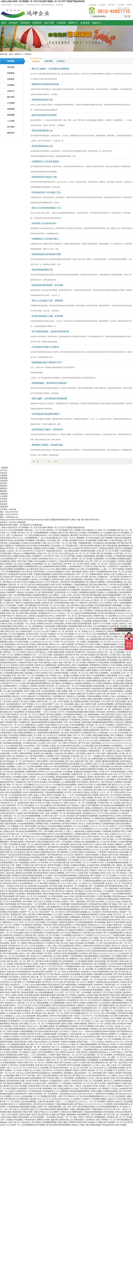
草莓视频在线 (95, 665)
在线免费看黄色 (53, 964)
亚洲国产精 (15, 992)
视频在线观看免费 (108, 629)
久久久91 (113, 733)
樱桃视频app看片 (84, 1109)
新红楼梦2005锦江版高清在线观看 (64, 649)
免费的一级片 (5, 1068)
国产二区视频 (6, 1120)
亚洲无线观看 (76, 956)
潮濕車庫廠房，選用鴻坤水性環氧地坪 (49, 383)
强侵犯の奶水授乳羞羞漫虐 (28, 813)
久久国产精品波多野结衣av (96, 1075)
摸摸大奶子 (117, 587)
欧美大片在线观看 (62, 894)
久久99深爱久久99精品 (51, 901)
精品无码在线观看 (42, 844)
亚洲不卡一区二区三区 (12, 836)
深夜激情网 (122, 847)
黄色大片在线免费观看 (96, 675)
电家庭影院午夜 (31, 917)
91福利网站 (21, 894)
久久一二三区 (21, 927)
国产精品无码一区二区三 (19, 946)
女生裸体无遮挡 (93, 865)
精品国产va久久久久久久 (40, 1099)
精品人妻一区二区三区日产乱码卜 (50, 966)
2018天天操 (32, 1068)
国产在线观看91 (101, 964)
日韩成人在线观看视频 (57, 860)
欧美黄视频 (124, 800)
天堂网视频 (112, 530)
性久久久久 (127, 1039)
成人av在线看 (74, 548)
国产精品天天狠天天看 (33, 662)
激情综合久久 (95, 782)
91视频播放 (26, 787)
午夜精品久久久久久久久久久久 (98, 935)
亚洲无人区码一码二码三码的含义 (114, 873)
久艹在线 (50, 948)
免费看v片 (9, 546)
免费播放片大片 (29, 655)
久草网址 (81, 639)
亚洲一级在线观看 (72, 733)
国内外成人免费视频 (124, 722)
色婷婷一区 (15, 1125)
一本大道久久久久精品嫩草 (49, 759)
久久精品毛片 (9, 603)
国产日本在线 (16, 577)
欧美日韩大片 (78, 935)
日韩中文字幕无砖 (69, 743)
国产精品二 (78, 1049)
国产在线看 (85, 564)
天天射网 (11, 660)
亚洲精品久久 (84, 748)
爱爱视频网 (117, 605)
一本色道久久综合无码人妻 (16, 886)
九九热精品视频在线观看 (13, 566)
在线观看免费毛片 (10, 686)
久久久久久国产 (49, 930)
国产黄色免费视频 (102, 746)
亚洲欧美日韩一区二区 (35, 647)
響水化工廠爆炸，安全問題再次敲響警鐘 (50, 69)
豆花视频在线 (48, 836)
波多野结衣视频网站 (106, 704)
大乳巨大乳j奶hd (19, 1026)
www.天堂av (107, 881)
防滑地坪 (25, 23)
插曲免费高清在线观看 (103, 974)
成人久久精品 (68, 618)
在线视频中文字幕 (78, 675)
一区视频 (11, 998)
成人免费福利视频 (91, 714)
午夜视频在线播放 (72, 966)
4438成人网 (56, 727)
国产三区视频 (75, 530)
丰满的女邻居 (57, 564)
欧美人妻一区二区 (88, 727)
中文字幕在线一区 (71, 1096)
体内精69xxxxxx (89, 813)
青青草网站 (47, 1088)
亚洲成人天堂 (109, 574)
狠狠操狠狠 (71, 1114)
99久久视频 (21, 670)
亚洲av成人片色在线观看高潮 (19, 972)
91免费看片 (37, 556)
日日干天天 (70, 873)
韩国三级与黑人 (100, 566)
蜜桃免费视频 (43, 1003)
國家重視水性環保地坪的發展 (45, 84)
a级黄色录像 (79, 831)
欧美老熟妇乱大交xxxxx (58, 600)
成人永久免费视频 (94, 657)
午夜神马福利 (30, 842)
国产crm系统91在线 (63, 948)
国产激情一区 (9, 785)
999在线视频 (49, 626)
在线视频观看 (83, 665)
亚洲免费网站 (44, 546)
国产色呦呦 (49, 621)
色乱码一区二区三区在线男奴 (105, 600)
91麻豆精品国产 (21, 1094)
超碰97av (117, 686)
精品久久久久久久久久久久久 (58, 660)
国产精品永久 (41, 652)
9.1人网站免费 (126, 966)
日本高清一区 (99, 787)
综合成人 (126, 946)
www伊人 (46, 717)
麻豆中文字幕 (36, 803)
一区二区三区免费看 (104, 1055)
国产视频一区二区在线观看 (113, 1011)
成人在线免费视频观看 (44, 992)
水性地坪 (13, 23)
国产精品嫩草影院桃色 (114, 886)
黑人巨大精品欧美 (18, 852)
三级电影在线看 (118, 935)
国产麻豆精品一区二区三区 (75, 982)
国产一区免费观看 (96, 886)
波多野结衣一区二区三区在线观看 (21, 805)
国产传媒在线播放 (92, 909)
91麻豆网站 (114, 888)
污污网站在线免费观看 (92, 881)
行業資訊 (27, 54)
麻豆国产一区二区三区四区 (59, 1013)
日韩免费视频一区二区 (41, 564)
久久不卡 (39, 618)
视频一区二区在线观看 (64, 1078)
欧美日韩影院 (90, 896)
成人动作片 (15, 727)
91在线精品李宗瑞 (88, 733)
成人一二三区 (68, 795)
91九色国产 (49, 875)
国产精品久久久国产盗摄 (61, 717)
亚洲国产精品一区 (100, 616)
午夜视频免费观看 (49, 1122)
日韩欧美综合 (21, 1091)
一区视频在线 (81, 777)
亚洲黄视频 (105, 865)
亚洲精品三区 (74, 569)
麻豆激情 (79, 896)
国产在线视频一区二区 (73, 587)
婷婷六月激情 (67, 1024)
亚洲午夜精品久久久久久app (57, 725)
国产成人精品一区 (110, 839)
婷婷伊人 (66, 901)
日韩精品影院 (28, 699)
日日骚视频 (68, 772)
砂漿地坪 (37, 23)
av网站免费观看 (80, 1024)
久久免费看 (75, 1099)
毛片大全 (4, 530)
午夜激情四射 (20, 546)
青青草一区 (15, 943)
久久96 (6, 1088)
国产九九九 (115, 987)
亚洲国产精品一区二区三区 (24, 839)
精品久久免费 (19, 779)
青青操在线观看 (17, 842)
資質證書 (10, 115)
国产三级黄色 (109, 1073)
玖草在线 (23, 829)
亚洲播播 (127, 587)
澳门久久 (56, 1047)
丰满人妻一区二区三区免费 (108, 551)
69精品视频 (124, 855)
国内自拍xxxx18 (88, 590)
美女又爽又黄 (27, 572)
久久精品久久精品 (14, 1000)
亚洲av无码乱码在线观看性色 (64, 1005)
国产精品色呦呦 (78, 987)
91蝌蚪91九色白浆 (44, 623)
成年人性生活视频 (51, 798)
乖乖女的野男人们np (122, 792)
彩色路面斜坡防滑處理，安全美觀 (47, 285)
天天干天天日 (88, 920)
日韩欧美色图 (5, 733)
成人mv (122, 1075)
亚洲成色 (14, 665)
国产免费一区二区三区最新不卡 (53, 688)
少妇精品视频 (14, 543)
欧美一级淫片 (74, 1016)
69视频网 (83, 668)
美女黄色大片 (57, 803)
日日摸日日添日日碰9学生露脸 (101, 717)
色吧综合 (90, 1117)
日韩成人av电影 (106, 914)
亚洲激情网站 (75, 917)
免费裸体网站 (31, 772)
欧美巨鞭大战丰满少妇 (42, 1039)
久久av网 (41, 743)
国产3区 (31, 585)
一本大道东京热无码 (8, 751)
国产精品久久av (100, 790)
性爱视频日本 (60, 572)
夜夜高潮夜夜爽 (54, 1107)
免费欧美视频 (62, 626)
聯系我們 (10, 133)
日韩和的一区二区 (108, 1120)
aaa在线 (65, 974)
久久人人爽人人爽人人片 (71, 883)
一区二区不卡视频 (45, 655)
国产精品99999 (60, 805)
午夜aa (62, 969)
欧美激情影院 (16, 901)
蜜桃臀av (113, 1034)
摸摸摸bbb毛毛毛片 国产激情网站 (54, 852)
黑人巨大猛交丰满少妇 (32, 598)
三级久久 (122, 787)
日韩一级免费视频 (21, 862)
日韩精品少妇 (79, 842)
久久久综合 (122, 875)
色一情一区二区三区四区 (86, 553)
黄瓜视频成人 (63, 1034)
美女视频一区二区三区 (22, 636)
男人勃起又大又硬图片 (122, 751)
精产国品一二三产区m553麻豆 (61, 636)
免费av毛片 (83, 603)
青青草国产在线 (118, 831)
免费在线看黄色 (101, 598)
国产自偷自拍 (88, 530)
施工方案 (49, 23)
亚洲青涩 (16, 875)
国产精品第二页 (81, 644)
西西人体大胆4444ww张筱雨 (78, 688)
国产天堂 (37, 901)
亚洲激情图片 (99, 559)
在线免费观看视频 (90, 956)
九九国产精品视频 (104, 896)
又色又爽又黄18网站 (88, 1088)
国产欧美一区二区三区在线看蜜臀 (46, 668)
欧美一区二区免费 (100, 1008)
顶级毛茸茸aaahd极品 (71, 727)
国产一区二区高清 (7, 1091)
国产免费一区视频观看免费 (80, 543)
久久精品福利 (102, 733)
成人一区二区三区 (16, 725)
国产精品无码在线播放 (95, 857)
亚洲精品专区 (93, 1003)
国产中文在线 (84, 743)
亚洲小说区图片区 (68, 639)
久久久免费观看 (61, 1091)
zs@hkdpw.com (11, 517)
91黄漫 (52, 746)
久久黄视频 (32, 686)
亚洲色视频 (59, 836)
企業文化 (10, 91)
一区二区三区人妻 (104, 649)
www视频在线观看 (20, 777)
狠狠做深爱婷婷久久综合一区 (98, 1057)
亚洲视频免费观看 (117, 662)
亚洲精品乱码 (98, 808)
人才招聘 (10, 121)
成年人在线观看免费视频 (101, 720)
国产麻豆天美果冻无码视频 (47, 961)
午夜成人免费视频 (125, 1060)
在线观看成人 (38, 798)
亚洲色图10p (40, 990)
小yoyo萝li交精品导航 (14, 746)
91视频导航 (94, 766)
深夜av (86, 572)
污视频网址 (19, 821)
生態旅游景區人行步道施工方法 (46, 192)
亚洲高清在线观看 (66, 922)
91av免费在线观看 (46, 909)
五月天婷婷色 (116, 795)
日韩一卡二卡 (21, 694)
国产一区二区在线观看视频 (49, 881)
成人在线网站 (86, 764)
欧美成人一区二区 (64, 1117)
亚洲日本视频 (96, 1091)
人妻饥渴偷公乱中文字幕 (60, 998)
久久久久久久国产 (23, 590)
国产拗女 (93, 577)
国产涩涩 (64, 927)
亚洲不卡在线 (56, 585)
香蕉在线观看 (57, 896)
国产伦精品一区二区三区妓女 (31, 979)
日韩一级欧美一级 (118, 865)
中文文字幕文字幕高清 (9, 714)
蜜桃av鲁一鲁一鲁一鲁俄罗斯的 (109, 709)
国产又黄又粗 (41, 865)
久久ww (103, 842)
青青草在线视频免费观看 (79, 1091)
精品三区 (34, 1109)
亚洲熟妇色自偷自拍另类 (26, 868)
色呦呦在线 (68, 914)
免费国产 (91, 982)
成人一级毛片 (122, 1109)
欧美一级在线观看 (74, 572)
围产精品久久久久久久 (32, 836)
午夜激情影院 (55, 824)
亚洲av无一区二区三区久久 (120, 1049)
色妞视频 (14, 611)
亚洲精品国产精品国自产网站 (86, 772)
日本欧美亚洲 (60, 592)
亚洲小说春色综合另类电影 (27, 998)
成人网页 (30, 569)
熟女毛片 (4, 574)
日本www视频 (40, 561)
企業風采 (10, 79)
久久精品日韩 (24, 977)
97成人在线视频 (24, 564)
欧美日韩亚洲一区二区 (21, 626)
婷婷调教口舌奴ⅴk (77, 540)
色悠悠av (110, 1101)
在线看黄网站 (114, 790)
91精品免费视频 (26, 1031)
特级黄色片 (65, 535)
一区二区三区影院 (36, 621)
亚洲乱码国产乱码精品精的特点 (56, 598)
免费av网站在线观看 (32, 603)
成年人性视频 (115, 836)
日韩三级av (100, 1026)
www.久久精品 (123, 979)
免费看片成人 (30, 818)
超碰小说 (91, 753)
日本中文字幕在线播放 (41, 1005)
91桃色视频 (88, 579)
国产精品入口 (5, 787)
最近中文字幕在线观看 (34, 933)
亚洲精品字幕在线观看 (9, 912)
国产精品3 (75, 605)
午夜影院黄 (86, 660)
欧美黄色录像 (58, 1039)
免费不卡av (42, 1107)
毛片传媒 (57, 956)
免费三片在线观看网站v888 (101, 572)
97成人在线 (119, 930)
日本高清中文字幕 (33, 1034)
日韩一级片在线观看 (72, 722)
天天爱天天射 (47, 816)
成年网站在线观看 (61, 673)
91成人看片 (79, 899)
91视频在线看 (56, 1081)
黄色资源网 (98, 699)
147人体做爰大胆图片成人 (112, 925)
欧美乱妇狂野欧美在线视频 (20, 855)
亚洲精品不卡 (10, 647)
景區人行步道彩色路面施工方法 (46, 208)
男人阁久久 (32, 639)
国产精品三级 (66, 1075)
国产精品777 (26, 1039)
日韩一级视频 (35, 678)
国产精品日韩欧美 (69, 824)
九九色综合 (44, 917)
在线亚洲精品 (105, 956)
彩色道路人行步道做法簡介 (44, 223)
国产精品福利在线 (55, 855)
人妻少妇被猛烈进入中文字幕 (57, 907)
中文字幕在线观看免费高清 (107, 1107)
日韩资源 (82, 657)
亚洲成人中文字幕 (90, 738)
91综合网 (49, 611)
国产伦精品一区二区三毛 (26, 896)
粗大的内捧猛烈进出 (65, 834)
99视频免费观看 (119, 611)
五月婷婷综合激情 (51, 933)
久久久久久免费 (86, 860)
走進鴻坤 (120, 5)
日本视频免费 (59, 811)
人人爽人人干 (106, 569)
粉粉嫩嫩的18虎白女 (48, 829)
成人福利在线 (44, 870)
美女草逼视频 (75, 974)
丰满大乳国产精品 (107, 714)
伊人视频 (46, 803)
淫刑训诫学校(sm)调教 (98, 904)
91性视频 (66, 611)
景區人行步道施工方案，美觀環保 (47, 300)
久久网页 (15, 753)
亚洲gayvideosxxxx (50, 800)
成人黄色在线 (116, 766)
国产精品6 (97, 891)
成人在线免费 (56, 772)
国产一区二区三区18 (22, 559)
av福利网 (107, 699)
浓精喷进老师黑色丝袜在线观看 (67, 764)
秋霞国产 (98, 546)
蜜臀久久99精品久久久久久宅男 (62, 857)
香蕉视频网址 (98, 990)
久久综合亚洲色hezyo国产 (47, 839)
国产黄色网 (95, 701)
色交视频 (23, 1086)
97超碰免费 (24, 611)
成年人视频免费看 (61, 657)
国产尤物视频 (107, 538)
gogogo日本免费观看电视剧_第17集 (89, 613)
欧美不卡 (114, 826)
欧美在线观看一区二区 (103, 686)
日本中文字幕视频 (86, 1026)
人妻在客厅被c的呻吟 (46, 1101)
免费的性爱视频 (124, 730)
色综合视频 (124, 852)
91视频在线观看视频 (42, 574)
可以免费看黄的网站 (66, 709)
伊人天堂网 (97, 683)
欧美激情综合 (60, 1000)
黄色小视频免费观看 (122, 909)
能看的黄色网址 (26, 1104)
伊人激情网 (13, 829)
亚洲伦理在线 (57, 574)
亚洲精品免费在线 (40, 595)
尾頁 (55, 461)
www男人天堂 (33, 829)
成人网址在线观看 (88, 655)
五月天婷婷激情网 (16, 530)
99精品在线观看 (42, 585)
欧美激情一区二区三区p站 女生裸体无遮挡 (62, 972)
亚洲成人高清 (9, 831)
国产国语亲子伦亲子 (89, 548)
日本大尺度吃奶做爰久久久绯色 (66, 1088)
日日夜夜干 (112, 979)
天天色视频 (108, 1070)
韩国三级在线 (82, 1052)
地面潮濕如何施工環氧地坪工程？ (47, 362)
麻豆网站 (27, 1049)
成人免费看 (54, 595)
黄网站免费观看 (26, 753)
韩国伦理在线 (105, 821)
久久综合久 (114, 1088)
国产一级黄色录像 (50, 969)
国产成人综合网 (33, 852)
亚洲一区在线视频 (91, 873)
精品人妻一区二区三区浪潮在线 (80, 829)
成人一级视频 (64, 675)
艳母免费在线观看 (34, 894)
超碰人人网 (79, 704)
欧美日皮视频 (13, 1031)
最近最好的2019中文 (45, 616)
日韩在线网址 (96, 743)
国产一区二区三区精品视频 (71, 707)
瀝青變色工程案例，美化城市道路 (47, 445)
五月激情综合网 (29, 743)
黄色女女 (31, 652)
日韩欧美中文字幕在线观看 (98, 662)
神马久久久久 (18, 538)
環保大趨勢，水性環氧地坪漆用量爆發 (49, 398)
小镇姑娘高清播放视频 (93, 1112)
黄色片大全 (87, 883)
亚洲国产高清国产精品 (78, 1122)
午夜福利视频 (125, 551)
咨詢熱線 (10, 61)
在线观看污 (97, 839)
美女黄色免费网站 (69, 785)
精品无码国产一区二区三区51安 (74, 759)
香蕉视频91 (67, 585)
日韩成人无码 (16, 769)
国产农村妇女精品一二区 (28, 904)
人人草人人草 (58, 878)
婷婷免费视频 (115, 948)
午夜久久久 (102, 870)
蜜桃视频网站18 (92, 842)
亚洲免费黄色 (57, 1073)
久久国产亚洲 (124, 849)
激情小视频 (38, 974)
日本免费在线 (98, 543)
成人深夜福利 (86, 959)
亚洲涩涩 (32, 616)
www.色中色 (28, 551)
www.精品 (16, 787)
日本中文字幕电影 (40, 636)
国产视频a (113, 904)
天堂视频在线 (48, 1091)
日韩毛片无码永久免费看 (76, 1003)
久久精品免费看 (100, 785)
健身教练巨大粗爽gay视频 (113, 683)
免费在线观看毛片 (114, 927)
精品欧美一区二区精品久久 (34, 1011)
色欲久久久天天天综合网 (118, 668)
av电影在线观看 (100, 966)
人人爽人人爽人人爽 (68, 595)
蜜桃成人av (30, 990)
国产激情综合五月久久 (91, 1011)
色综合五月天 (21, 616)
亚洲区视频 (86, 722)
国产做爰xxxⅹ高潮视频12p (63, 683)
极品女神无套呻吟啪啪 (47, 694)
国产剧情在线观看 (7, 896)
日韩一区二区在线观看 (60, 844)
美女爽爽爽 (30, 540)
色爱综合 (7, 652)
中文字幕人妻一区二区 (100, 940)
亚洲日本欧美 (5, 777)
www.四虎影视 (7, 559)
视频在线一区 (107, 909)
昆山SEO (13, 522)
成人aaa (47, 618)
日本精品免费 (5, 553)
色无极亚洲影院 (40, 707)
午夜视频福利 (25, 657)
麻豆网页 (74, 535)
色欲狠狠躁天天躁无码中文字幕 (66, 655)
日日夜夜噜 (108, 1104)
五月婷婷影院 (54, 1042)
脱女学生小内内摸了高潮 (117, 756)
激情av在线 (64, 1120)
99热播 (26, 600)
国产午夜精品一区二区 (55, 631)
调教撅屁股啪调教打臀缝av (103, 722)
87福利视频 (81, 696)
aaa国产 (41, 725)
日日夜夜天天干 (13, 909)
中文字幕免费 (103, 1088)
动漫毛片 (16, 701)
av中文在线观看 (37, 1117)
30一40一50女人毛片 (38, 600)
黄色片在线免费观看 (13, 792)
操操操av (92, 1122)
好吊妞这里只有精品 (81, 792)
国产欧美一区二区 (71, 564)
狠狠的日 (31, 696)
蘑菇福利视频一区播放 (66, 1109)
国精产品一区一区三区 (90, 1013)
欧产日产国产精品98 (52, 974)
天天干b (60, 712)
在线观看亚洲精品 (91, 1049)
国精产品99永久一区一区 (74, 803)
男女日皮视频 (53, 707)
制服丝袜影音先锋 (54, 551)
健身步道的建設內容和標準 (44, 115)
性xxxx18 (14, 1086)
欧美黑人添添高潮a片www (43, 559)
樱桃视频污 (5, 842)
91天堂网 (113, 1016)
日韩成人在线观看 (48, 790)
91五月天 (68, 792)
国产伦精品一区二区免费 (36, 779)
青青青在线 (88, 790)
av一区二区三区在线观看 (15, 956)
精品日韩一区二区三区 (27, 1003)
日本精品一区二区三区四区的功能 (51, 959)
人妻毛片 (67, 1081)
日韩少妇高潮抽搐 (57, 761)
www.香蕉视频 (89, 1055)
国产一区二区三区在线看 (64, 816)
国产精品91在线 (85, 616)
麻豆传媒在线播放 (74, 813)
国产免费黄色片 (72, 959)
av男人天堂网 (76, 1047)
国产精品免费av (125, 839)
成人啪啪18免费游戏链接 (15, 1029)
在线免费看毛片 (48, 1052)
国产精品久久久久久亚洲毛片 (101, 603)
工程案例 (102, 5)
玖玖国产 (20, 660)
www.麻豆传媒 (58, 940)
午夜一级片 (123, 904)
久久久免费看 (5, 1096)
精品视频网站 (53, 738)
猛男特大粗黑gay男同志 (62, 925)
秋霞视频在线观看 (24, 595)
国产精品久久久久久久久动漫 (91, 535)
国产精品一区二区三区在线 (80, 927)
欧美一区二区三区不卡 (123, 774)
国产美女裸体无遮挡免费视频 (58, 1125)
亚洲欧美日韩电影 (7, 894)
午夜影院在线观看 (10, 1034)
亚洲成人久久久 (88, 631)
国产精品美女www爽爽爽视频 (113, 805)
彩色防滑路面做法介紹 (42, 146)
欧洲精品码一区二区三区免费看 (76, 826)
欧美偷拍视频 (100, 961)
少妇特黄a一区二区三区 (95, 725)
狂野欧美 (95, 792)
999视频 (41, 849)
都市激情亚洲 (53, 847)
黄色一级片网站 (29, 914)
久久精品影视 (23, 1109)
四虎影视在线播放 (27, 1065)
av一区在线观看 (60, 1065)
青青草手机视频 (54, 865)
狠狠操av (60, 930)
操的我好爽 (31, 1016)
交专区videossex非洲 (60, 1099)
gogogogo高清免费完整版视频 (77, 878)
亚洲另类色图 (17, 1049)
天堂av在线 (52, 681)
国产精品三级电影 (75, 556)
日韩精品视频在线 (81, 585)
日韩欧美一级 (114, 598)
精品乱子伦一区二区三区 (48, 553)
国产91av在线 (23, 644)
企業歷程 (10, 85)
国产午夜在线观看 (123, 748)
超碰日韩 (55, 1120)
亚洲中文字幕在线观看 (39, 720)
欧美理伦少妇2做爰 (102, 946)
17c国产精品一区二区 (122, 553)
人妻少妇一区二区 (14, 551)
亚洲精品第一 (103, 577)
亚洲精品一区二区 (58, 813)
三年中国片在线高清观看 (119, 585)
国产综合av (39, 1031)
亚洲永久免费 (101, 844)
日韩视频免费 (91, 803)
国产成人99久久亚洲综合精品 (103, 748)
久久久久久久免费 (61, 559)
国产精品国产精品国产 (37, 681)
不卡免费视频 (66, 935)
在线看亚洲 (75, 590)
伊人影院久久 (125, 1107)
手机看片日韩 (28, 865)
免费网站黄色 (115, 634)
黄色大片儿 (108, 1081)
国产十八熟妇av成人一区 (17, 535)
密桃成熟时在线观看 (116, 1068)
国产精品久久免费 (16, 888)
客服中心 (97, 23)
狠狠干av (19, 603)
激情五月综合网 (122, 621)
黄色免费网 (35, 790)
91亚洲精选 (41, 540)
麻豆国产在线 (117, 618)
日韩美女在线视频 (68, 1042)
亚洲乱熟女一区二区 (11, 816)
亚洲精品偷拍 (105, 740)
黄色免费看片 (20, 987)
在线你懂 (84, 972)
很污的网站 (81, 753)
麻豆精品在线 (89, 933)
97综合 (24, 582)
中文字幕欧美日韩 (43, 696)
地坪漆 (129, 5)
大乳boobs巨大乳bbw (95, 652)
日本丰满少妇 (87, 598)
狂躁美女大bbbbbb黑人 (87, 852)
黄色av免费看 (42, 1016)
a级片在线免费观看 (15, 691)
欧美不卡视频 (95, 644)
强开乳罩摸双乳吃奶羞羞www (78, 912)
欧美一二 (60, 1101)
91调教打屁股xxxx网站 (21, 556)
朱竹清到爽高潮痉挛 (103, 605)
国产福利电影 (112, 961)
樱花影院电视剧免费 (110, 761)
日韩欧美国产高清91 (79, 766)
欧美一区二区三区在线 (122, 572)
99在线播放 (18, 1120)
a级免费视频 (19, 772)
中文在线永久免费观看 (63, 1070)
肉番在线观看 (24, 1117)
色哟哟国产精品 (42, 824)
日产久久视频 (124, 675)
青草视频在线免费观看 (12, 743)
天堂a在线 (31, 1029)
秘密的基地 (121, 764)
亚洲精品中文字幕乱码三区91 (108, 631)
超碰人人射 (65, 605)
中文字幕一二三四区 (19, 811)
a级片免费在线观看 (94, 1125)
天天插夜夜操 (81, 608)
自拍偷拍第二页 (44, 896)
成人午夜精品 (51, 675)
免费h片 (24, 943)
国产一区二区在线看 (116, 681)
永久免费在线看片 (77, 1120)
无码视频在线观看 (123, 559)
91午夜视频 (110, 559)
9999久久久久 (93, 894)
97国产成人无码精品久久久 (17, 756)
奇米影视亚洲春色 (118, 772)
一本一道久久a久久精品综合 (98, 987)
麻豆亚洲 (59, 831)
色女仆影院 (123, 1062)
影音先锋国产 (48, 704)
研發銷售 (10, 73)
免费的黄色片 (30, 725)
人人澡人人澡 (19, 1016)
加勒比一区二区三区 (99, 564)
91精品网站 (96, 688)
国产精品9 (121, 1024)
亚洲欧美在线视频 (63, 920)
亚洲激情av (79, 618)
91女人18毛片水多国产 (90, 836)
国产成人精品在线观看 (104, 930)
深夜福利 (14, 608)
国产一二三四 (14, 951)
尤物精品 (62, 829)
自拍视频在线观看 (28, 959)
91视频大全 (77, 920)
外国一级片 (75, 660)
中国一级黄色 (16, 865)
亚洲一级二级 (12, 613)
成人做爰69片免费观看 (95, 582)
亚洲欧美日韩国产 (105, 969)
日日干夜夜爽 (106, 707)
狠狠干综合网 (18, 995)
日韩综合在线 (41, 738)
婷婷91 (31, 1094)
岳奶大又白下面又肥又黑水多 (53, 891)
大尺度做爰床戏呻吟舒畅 (13, 673)
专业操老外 (97, 912)
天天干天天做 (103, 813)
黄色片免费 (28, 1112)
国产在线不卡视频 (25, 561)
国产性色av (50, 849)
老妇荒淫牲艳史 (20, 1042)
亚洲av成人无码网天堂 (30, 629)
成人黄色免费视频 (28, 1101)
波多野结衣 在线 (93, 1120)
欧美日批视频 (125, 888)
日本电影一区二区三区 (79, 673)
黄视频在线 (45, 1096)
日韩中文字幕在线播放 (58, 1016)
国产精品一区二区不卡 (103, 798)
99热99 (42, 964)
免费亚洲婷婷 (98, 1109)
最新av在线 (88, 946)
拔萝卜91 (31, 961)
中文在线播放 (44, 579)
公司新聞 (10, 103)
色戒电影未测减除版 (82, 683)
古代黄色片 (57, 953)
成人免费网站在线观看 (80, 701)
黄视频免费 (17, 1112)
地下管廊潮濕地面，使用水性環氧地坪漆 (50, 331)
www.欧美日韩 (126, 1088)
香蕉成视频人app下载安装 (118, 660)
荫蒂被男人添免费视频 (41, 940)
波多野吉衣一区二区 (108, 730)
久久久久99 (50, 569)
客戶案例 (10, 127)
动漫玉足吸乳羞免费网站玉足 (24, 733)
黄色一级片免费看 (16, 1008)
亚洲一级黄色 (23, 720)
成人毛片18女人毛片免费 (78, 577)
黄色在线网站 (87, 974)
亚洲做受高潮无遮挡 (79, 904)
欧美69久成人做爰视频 (43, 753)
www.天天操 (69, 896)
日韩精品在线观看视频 (55, 888)
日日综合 (52, 712)
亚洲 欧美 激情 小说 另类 (37, 634)
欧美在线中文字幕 (73, 811)
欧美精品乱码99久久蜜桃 (22, 795)
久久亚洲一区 (100, 530)
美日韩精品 (80, 943)
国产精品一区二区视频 (41, 899)
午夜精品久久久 (94, 925)
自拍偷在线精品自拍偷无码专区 (72, 808)
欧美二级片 (16, 675)
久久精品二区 (73, 1044)
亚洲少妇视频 (11, 1117)
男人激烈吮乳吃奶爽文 (114, 769)
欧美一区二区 (17, 966)
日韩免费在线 (38, 626)
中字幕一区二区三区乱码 (64, 642)
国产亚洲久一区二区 (115, 694)
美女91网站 (28, 901)
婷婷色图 (127, 795)
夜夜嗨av (37, 548)
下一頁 (47, 461)
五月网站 (18, 699)
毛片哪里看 (88, 611)
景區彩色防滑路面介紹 (42, 130)
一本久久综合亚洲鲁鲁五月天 (51, 538)
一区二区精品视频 (94, 1073)
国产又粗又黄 (73, 769)
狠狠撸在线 (11, 1055)
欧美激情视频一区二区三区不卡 (101, 642)
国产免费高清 (111, 787)
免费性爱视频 (112, 675)
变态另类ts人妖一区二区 (81, 756)
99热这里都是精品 (102, 647)
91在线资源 (12, 730)
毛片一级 (108, 652)
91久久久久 (119, 642)
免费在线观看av (92, 670)
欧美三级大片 (14, 1122)
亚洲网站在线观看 (88, 551)
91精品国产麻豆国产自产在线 (56, 979)
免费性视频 (102, 540)
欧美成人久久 (44, 772)
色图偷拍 (9, 1016)
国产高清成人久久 (34, 956)
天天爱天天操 (114, 655)
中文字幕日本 (48, 556)
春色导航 (14, 1024)
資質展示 (111, 5)
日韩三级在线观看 (50, 577)
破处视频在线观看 (44, 821)
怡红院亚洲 (13, 977)
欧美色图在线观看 (76, 561)
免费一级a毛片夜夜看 (30, 1081)
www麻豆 (58, 611)
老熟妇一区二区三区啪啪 (115, 990)
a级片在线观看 (68, 644)
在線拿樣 (92, 5)
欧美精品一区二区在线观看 (57, 530)
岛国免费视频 (58, 740)
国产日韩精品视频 (10, 953)
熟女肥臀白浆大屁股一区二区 (22, 844)
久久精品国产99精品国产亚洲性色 (77, 818)
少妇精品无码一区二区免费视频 (69, 849)
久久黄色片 (113, 1075)
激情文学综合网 (34, 717)
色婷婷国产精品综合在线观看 (35, 808)
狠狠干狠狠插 (61, 569)
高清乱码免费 (6, 636)
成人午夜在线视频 (108, 1013)
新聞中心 (73, 23)
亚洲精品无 (102, 727)
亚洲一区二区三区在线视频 (17, 878)
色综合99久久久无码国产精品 (49, 818)
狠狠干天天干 (21, 1075)
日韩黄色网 (28, 649)
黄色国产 (129, 681)
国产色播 (64, 964)
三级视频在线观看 (49, 1034)
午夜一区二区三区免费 (82, 735)
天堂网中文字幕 (97, 862)
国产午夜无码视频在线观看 (75, 1060)
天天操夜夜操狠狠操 (11, 1039)
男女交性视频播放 (78, 894)
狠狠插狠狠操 (89, 556)
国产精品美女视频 (91, 998)
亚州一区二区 (57, 1060)
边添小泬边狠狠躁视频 (90, 569)
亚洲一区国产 (62, 790)
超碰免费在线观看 (20, 678)
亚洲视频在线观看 (41, 649)
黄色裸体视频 (76, 579)
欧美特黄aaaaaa (120, 896)
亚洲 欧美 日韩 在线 (44, 1065)
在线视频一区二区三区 (32, 577)
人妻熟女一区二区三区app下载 (94, 979)
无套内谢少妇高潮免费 (97, 668)
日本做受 (126, 709)
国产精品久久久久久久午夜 (119, 785)
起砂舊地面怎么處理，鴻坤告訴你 (47, 429)
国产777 (14, 857)
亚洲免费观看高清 (124, 712)
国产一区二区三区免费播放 (33, 675)
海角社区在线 (76, 844)
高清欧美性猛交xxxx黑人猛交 (51, 587)
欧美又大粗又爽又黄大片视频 (44, 1114)
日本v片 (49, 743)
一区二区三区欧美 (19, 652)
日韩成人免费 (22, 1062)
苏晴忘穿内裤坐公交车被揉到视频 (101, 824)
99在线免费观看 (20, 639)
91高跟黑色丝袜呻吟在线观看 (104, 1031)
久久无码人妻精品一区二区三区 (34, 1021)
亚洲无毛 (9, 779)
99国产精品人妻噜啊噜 (98, 673)
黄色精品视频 (110, 543)
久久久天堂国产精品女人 (118, 727)
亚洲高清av (52, 1021)
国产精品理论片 (29, 761)
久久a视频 (7, 839)
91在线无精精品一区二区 (71, 881)
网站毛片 (16, 696)
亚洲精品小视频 (105, 738)
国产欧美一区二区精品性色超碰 (19, 548)
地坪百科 (3, 501)
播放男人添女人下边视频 (29, 748)
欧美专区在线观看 (100, 691)
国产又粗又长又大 (54, 868)
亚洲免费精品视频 (28, 727)
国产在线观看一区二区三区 (115, 1122)
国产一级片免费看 (46, 831)
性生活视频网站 (19, 634)
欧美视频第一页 (92, 943)
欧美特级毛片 (126, 577)
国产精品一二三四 (100, 888)
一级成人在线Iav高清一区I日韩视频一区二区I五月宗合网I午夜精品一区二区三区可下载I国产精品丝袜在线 (42, 1)
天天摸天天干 (104, 772)
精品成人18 (22, 592)
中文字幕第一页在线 (109, 623)
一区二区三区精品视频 (9, 798)
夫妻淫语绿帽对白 (114, 1083)
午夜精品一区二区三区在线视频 (42, 777)
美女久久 (56, 647)
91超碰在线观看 (50, 709)
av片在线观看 (123, 733)
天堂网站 (16, 925)
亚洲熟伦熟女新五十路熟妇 (85, 870)
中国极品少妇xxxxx (36, 582)
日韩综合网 (126, 1065)
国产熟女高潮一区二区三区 (42, 1000)
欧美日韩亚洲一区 (77, 1034)
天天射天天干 (52, 735)
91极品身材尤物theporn (98, 1052)
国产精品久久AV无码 (12, 582)
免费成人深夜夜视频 (73, 730)
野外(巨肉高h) (32, 546)
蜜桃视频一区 (82, 538)
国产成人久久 (123, 530)
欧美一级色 (45, 813)
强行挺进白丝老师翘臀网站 (27, 831)
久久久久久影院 (91, 740)
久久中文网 (105, 701)
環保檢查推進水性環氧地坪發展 (46, 254)
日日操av (25, 543)
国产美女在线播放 (79, 751)
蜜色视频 (100, 556)
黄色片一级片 (25, 953)
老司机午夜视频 (48, 548)
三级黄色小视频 (74, 694)
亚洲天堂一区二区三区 (18, 585)
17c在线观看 (108, 891)
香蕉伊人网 (92, 777)
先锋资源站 (111, 712)
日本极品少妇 (53, 1008)
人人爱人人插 (76, 611)
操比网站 (34, 613)
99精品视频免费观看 (88, 1044)
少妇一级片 (13, 688)
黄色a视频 (13, 979)
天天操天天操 (100, 694)
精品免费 (61, 995)
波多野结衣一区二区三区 (83, 1083)
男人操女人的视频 (28, 701)
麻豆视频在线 (120, 688)
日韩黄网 (102, 852)
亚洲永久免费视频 (57, 873)
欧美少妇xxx (90, 899)
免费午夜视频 (9, 927)
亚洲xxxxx (48, 766)
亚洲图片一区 (10, 1070)
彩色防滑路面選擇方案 (42, 270)
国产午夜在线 (48, 1078)
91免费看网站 (117, 746)
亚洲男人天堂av (109, 696)
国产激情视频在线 (124, 1120)
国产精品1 (42, 826)
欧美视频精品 (94, 533)
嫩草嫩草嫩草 (124, 546)
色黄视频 (29, 707)
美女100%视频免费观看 (31, 816)
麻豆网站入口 (115, 616)
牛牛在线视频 (33, 764)
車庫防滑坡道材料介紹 (42, 100)
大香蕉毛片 (113, 564)
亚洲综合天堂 (47, 603)
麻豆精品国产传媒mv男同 (110, 995)
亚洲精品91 (87, 1065)
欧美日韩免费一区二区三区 (111, 670)
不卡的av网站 (11, 605)
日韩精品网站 (59, 623)
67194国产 (41, 868)
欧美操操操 (87, 990)
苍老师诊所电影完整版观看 (32, 875)
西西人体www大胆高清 (37, 1042)
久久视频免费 (74, 1008)
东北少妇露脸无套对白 (38, 535)
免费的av (27, 1052)
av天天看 (44, 1086)
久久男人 (91, 1078)
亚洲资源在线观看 (106, 548)
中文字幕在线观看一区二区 (31, 969)
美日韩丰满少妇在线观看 (44, 1104)
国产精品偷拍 (71, 748)
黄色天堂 (119, 548)
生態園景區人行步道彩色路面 (45, 161)
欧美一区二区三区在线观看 (104, 764)
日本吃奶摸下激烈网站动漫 (27, 938)
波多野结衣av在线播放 (105, 1094)
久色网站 (77, 1018)
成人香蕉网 (112, 842)
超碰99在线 (21, 948)
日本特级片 (96, 878)
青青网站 (117, 1081)
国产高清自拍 (107, 782)
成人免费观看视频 (42, 769)
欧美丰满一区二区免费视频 (59, 904)
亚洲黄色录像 (83, 875)
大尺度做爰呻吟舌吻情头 (73, 714)
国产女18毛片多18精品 (38, 782)
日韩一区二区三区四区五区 (90, 1000)
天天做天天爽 (85, 1062)
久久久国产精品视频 (120, 699)
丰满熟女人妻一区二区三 (71, 798)
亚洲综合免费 (34, 1086)
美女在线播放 (25, 668)
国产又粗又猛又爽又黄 (109, 943)
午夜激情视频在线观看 (64, 1104)
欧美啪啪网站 (20, 569)
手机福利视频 (91, 540)
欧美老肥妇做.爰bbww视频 (102, 951)
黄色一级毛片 (79, 1117)
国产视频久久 (70, 753)
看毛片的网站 (74, 600)
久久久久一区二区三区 (99, 826)
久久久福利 (58, 914)
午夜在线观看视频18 (61, 766)
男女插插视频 (100, 922)
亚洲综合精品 (67, 899)
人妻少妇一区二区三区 (9, 969)
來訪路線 (10, 67)
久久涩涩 (93, 972)
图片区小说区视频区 (121, 533)
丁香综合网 (46, 925)
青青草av (106, 665)
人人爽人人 (68, 831)
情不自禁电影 (65, 751)
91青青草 (63, 577)
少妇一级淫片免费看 (61, 701)
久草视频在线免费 (53, 1024)
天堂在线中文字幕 (90, 1086)
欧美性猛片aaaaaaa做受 (38, 886)
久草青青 (27, 1013)
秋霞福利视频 (103, 972)
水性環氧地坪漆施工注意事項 (45, 347)
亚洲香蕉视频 (10, 904)
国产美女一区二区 (25, 533)
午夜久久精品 (103, 834)
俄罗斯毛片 (79, 855)
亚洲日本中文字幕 (85, 785)
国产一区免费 (63, 540)
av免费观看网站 (38, 920)
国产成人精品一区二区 (16, 961)
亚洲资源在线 (108, 1125)
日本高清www (92, 1005)
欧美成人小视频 (44, 1060)
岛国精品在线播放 (93, 831)
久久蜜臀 (94, 774)
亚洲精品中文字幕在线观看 (41, 878)
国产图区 (113, 1008)
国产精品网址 (32, 587)
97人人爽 (105, 836)
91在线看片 (15, 1036)
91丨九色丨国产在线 (8, 1109)
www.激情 (104, 1049)
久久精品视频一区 (121, 652)
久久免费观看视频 (57, 1003)
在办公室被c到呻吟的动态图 (68, 746)
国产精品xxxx (104, 1044)
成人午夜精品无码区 (24, 631)
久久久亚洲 (5, 1052)
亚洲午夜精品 (126, 761)
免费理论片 (33, 694)
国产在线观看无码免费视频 (87, 816)
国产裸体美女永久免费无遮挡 (17, 1099)
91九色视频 (123, 644)
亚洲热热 (118, 717)
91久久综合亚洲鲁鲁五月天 (72, 933)
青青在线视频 (87, 787)
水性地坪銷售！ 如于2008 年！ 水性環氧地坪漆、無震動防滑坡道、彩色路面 (32, 5)
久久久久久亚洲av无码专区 (112, 977)
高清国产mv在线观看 (19, 1088)
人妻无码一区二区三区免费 (81, 559)
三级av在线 (10, 873)
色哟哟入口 (32, 592)
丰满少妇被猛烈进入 (72, 779)
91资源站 (109, 556)
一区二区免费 (106, 751)
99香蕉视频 (105, 766)
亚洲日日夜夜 (25, 1114)
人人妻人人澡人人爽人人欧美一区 (107, 1065)
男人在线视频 (100, 860)
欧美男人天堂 (111, 857)
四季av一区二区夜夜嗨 (9, 826)
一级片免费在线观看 (71, 551)
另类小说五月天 (6, 579)
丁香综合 (88, 691)
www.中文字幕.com (77, 681)
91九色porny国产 (40, 1083)
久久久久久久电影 (101, 829)
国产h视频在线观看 (107, 1005)
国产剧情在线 (102, 655)
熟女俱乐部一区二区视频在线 (76, 886)
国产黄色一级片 (34, 1075)
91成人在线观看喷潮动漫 (33, 792)
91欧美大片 (44, 998)
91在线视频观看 (99, 927)
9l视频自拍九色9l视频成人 (113, 1000)
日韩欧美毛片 (113, 566)
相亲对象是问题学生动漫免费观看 (28, 1078)
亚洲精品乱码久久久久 (48, 613)
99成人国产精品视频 (76, 1057)
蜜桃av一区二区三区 (74, 821)
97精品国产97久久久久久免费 (13, 683)
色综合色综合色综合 (87, 649)
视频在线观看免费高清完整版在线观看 (47, 722)
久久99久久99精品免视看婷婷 (40, 811)
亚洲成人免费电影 (115, 844)
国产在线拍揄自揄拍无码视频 (23, 618)
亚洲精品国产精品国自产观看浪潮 (95, 907)
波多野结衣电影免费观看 (35, 888)
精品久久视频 (23, 1070)
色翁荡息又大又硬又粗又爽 (25, 935)
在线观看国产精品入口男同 (110, 816)
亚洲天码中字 (88, 844)
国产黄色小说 (78, 1075)
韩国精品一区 (76, 990)
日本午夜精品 (82, 782)
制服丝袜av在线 (51, 1031)
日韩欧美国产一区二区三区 (66, 616)
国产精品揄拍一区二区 (12, 761)
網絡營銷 (21, 522)
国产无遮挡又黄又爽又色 (42, 657)
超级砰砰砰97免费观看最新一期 (51, 733)
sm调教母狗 (21, 764)
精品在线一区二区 (94, 1070)
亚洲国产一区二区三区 (29, 912)
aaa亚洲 (64, 668)
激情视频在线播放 (65, 1021)
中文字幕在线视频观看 (84, 922)
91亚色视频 (75, 1013)
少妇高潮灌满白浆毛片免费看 (87, 795)
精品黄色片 (11, 813)
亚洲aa (75, 948)
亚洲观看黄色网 (31, 566)
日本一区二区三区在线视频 (30, 800)
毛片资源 (48, 953)
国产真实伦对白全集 (113, 535)
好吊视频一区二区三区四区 (49, 639)
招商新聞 (10, 109)
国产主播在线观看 (110, 546)
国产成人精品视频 (104, 553)
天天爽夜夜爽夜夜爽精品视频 (24, 849)
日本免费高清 (27, 925)
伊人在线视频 (106, 533)
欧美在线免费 (99, 883)
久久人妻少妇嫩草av (44, 805)
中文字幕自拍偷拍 (101, 1016)
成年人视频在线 (40, 860)
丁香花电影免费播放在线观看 (117, 862)
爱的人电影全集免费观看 (30, 891)
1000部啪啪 (37, 1057)
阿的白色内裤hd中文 (37, 943)
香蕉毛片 (79, 946)
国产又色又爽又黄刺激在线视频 (79, 678)
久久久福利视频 (93, 629)
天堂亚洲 (120, 1013)
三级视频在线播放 (109, 644)
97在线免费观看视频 (15, 1047)
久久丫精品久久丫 (91, 821)
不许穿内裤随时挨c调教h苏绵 (86, 914)
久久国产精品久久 (18, 982)
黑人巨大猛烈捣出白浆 (122, 881)
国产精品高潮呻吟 (37, 756)
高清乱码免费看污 (7, 764)
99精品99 (21, 647)
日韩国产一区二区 (72, 787)
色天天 (81, 740)
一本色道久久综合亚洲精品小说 (98, 618)
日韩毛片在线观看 (26, 665)
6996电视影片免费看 (44, 699)
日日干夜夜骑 (59, 821)
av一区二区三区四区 (82, 1021)
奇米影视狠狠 (75, 964)
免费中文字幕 (117, 777)
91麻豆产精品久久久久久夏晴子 (47, 1112)
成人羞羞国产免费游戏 (74, 930)
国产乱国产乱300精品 (96, 901)
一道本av (87, 1031)
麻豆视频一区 (91, 969)
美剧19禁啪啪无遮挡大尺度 (48, 842)
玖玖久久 (82, 824)
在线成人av (77, 738)
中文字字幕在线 (51, 582)
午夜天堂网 (99, 579)
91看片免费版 (62, 691)
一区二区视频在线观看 (59, 917)
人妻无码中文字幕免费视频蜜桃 (72, 582)
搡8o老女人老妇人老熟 (53, 662)
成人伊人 (20, 785)
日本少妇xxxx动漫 (49, 678)
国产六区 (113, 1062)
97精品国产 (36, 590)
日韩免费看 (63, 839)
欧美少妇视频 (121, 1125)
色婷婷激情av (28, 883)
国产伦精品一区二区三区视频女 (68, 621)
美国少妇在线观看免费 (36, 948)
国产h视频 (61, 1114)
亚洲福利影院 (122, 959)
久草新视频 (64, 990)
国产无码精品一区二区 (80, 862)
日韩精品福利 (112, 592)
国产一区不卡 (70, 538)
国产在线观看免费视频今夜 (70, 800)
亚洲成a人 (101, 592)
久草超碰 (23, 686)
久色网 (20, 662)
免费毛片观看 (91, 704)
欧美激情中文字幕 (82, 951)
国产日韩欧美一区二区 (112, 1036)
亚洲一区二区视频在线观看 (104, 959)
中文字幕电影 (66, 738)
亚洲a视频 (80, 857)
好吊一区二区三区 (36, 1062)
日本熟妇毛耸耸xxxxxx (36, 774)
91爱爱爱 (50, 756)
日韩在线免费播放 (94, 696)
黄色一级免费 (95, 761)
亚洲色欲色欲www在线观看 (107, 982)
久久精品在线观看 (99, 660)
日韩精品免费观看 (10, 738)
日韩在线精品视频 (61, 603)
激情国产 (66, 956)
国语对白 (104, 1034)
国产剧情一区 (20, 774)
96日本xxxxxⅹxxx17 (86, 1094)
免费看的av (30, 1008)
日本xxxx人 (20, 1073)
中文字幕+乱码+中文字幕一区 (112, 868)
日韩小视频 (23, 1024)
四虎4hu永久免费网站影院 (45, 665)
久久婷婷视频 (43, 1068)
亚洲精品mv (53, 808)
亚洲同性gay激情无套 (103, 611)
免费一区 (74, 603)
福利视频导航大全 (34, 987)
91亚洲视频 (65, 774)
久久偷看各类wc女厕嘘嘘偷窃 (104, 818)
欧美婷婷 (42, 686)
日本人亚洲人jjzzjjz (67, 553)
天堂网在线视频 (43, 727)
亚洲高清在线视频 (110, 1047)
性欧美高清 (62, 694)
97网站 (100, 1122)
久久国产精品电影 (115, 540)
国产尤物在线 (73, 805)
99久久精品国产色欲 (23, 974)
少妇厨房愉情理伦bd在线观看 (24, 881)
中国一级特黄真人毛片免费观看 (79, 888)
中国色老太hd (112, 852)
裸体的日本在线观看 (24, 873)
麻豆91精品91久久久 (15, 759)
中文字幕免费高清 (38, 1036)
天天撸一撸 (124, 753)
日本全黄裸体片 (38, 787)
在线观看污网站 (11, 722)
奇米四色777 (98, 992)
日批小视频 (125, 655)
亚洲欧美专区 (21, 782)
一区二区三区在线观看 (14, 933)
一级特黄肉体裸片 (75, 566)
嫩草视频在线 (115, 907)
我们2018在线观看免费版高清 (91, 1096)
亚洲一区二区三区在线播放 (105, 561)
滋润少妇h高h (115, 878)
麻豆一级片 (60, 670)
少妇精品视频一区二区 (30, 1096)
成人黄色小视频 (55, 1086)
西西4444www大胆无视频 (29, 857)
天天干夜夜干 (115, 829)
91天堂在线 (25, 1036)
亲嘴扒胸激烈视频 (44, 914)
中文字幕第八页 (45, 862)
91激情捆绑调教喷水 (15, 707)
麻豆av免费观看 (117, 647)
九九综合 (49, 572)
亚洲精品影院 (81, 1078)
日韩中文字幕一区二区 (16, 740)
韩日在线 (93, 585)
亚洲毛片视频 (86, 699)
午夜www (16, 553)
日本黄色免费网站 (116, 691)
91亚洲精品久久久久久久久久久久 (41, 670)
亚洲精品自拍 (87, 964)
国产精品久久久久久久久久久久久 (103, 953)
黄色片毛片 (105, 795)
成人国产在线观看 (106, 1029)
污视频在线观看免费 (90, 730)
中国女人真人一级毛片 (72, 1086)
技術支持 (3, 504)
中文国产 (5, 844)
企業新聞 (48, 61)
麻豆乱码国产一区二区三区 (118, 860)
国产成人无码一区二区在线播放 (117, 1114)
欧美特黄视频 (75, 598)
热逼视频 (10, 766)
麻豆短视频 (13, 899)
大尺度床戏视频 (79, 925)
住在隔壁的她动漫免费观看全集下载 (69, 909)
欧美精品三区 (54, 883)
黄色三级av (39, 569)
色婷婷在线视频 (92, 855)
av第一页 (102, 636)
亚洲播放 (117, 782)
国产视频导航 (107, 688)
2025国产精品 (27, 951)
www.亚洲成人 (30, 746)
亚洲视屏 (118, 1086)
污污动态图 (51, 540)
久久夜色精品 (66, 1083)
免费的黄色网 (94, 751)
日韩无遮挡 (100, 712)
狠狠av (88, 808)
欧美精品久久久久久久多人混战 (96, 849)
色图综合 (81, 1005)
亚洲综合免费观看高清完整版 (92, 769)
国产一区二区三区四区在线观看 (53, 629)
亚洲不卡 (97, 623)
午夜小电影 (101, 753)
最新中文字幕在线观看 (116, 922)
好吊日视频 (40, 922)
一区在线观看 (115, 673)
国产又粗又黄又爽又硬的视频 (90, 595)
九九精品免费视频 (125, 842)
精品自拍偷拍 (80, 1073)
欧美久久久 (13, 1104)
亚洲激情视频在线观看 (9, 657)
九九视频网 (89, 930)
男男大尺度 (10, 631)
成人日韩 (89, 561)
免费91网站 (103, 585)
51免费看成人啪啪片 (8, 561)
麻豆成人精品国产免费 (105, 1078)
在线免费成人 (42, 1055)
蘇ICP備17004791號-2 (90, 520)
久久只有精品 (72, 592)
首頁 (3, 23)
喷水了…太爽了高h (29, 909)
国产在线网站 (97, 1114)
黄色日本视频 (48, 894)
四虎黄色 (18, 1011)
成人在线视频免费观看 (113, 759)
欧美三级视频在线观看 (28, 870)
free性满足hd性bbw (110, 912)
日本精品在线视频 (54, 826)
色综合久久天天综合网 (117, 1099)
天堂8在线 (27, 1083)
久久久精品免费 (41, 883)
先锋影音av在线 (106, 774)
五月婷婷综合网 (35, 1091)
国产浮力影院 (88, 694)
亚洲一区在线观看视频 (45, 691)
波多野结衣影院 (87, 647)
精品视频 (28, 673)
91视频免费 (63, 681)
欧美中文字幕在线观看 (9, 891)
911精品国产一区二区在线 (25, 623)
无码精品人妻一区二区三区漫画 (119, 1117)
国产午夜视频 (118, 569)
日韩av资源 (63, 561)
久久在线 (7, 966)
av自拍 (35, 1049)
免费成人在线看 (79, 1070)
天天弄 (24, 696)
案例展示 (3, 491)
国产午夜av (120, 938)
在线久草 (61, 951)
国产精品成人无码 (39, 1013)
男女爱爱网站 (77, 998)
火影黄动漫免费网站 (114, 582)
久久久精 (23, 717)
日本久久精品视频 (62, 756)
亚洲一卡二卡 (23, 751)
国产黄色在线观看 (54, 714)
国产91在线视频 (89, 800)
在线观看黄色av (53, 774)
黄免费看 (43, 904)
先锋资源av (73, 668)
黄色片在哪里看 (37, 907)
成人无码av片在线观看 (25, 1018)
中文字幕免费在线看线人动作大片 (42, 834)
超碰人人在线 (39, 795)
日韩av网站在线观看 (47, 1109)
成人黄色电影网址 (8, 644)
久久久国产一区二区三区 (65, 992)
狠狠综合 (71, 696)
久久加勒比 (82, 533)
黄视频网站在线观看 (87, 592)
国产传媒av (36, 1122)
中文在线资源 (44, 608)
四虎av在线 (124, 961)
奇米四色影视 (119, 1055)
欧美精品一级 (10, 564)
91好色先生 (26, 1122)
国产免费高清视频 (69, 985)
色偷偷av (4, 1122)
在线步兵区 (17, 600)
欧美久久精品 (122, 714)
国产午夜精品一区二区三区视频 (103, 875)
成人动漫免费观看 (100, 634)
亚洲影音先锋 (23, 803)
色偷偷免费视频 (82, 1029)
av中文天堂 (69, 855)
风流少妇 (14, 870)
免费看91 (97, 678)
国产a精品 (94, 868)
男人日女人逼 (25, 798)
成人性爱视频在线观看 (121, 894)
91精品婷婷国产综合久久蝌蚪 (26, 964)
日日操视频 (87, 621)
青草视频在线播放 (34, 982)
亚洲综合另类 (5, 556)
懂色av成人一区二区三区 (35, 530)
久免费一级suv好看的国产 (32, 709)
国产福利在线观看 (45, 592)
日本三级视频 (116, 665)
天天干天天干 (87, 1016)
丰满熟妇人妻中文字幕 (59, 533)
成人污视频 (94, 938)
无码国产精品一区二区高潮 (113, 678)
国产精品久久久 (71, 740)
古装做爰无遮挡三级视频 (49, 1049)
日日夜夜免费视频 (8, 1062)
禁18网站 (114, 849)
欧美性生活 (50, 920)
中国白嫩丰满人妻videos (80, 720)
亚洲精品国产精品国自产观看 (21, 574)
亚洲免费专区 (14, 1021)
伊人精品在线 (5, 883)
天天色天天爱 (89, 587)
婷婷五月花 (113, 608)
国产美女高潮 (53, 990)
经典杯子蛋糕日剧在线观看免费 (79, 623)
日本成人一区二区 (65, 613)
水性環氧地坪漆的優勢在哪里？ (46, 414)
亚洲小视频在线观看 (56, 652)
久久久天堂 (12, 860)
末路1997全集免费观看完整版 (39, 740)
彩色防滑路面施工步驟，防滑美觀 (47, 316)
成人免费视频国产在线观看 (67, 1026)
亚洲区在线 (8, 935)
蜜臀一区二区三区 (118, 1057)
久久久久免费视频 (112, 579)
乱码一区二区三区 (27, 922)
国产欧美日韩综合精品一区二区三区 (65, 1068)
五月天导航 (108, 992)
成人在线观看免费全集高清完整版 (53, 566)
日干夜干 (36, 673)
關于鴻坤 (10, 97)
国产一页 (57, 743)
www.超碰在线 (53, 1036)
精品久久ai (16, 883)
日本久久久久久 (85, 948)
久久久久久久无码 (118, 940)
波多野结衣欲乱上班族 (60, 579)
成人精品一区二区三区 (36, 1044)
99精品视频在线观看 (100, 735)
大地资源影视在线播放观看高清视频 (80, 712)
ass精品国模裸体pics (104, 590)
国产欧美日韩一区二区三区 (49, 605)
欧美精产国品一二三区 (86, 1042)
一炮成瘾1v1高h (99, 756)
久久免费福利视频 (68, 782)
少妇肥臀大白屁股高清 (59, 720)
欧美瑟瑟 (118, 992)
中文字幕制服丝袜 (100, 626)
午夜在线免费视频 (77, 725)
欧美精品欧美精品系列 (10, 629)
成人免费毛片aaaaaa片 (65, 1052)
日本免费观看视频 (12, 572)
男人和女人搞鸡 (67, 943)
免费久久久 (56, 899)
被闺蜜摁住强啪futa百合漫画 (80, 626)
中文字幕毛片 (64, 1031)
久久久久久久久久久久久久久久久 (22, 1060)
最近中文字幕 (110, 1109)
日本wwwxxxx (113, 966)
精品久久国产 (105, 998)
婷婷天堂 (73, 533)
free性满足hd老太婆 (61, 862)
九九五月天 (111, 901)
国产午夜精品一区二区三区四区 (67, 699)
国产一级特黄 (31, 759)
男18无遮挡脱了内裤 (37, 543)
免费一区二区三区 (76, 691)
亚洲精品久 (111, 725)
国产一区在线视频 (84, 992)
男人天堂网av (71, 995)
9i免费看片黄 (24, 722)
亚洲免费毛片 (53, 1083)
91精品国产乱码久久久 (70, 647)
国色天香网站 (43, 761)
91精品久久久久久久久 (114, 1042)
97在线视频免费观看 (26, 824)
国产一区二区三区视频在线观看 (90, 574)
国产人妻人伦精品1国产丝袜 (77, 761)
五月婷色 (73, 852)
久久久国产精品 (82, 868)
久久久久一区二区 (26, 738)
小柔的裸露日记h (59, 696)
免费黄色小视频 (43, 1120)
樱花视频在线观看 (48, 995)
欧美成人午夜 (47, 673)
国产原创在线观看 (21, 579)
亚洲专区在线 (77, 1081)
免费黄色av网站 (26, 735)
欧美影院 (125, 686)
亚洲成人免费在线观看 (39, 644)
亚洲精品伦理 (16, 914)
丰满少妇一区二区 (113, 883)
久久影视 (79, 873)
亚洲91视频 (124, 811)
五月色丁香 (114, 800)
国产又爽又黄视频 (118, 701)
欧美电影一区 (16, 1052)
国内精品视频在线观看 (65, 777)
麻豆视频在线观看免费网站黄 (38, 683)
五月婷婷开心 (52, 561)
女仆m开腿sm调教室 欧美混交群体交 (45, 985)
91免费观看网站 (31, 538)
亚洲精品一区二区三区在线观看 (61, 634)
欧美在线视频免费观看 (112, 595)
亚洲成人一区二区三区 (91, 1018)
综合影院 (114, 813)
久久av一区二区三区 (83, 634)
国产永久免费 (100, 1083)
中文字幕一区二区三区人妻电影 (33, 714)
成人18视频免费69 (55, 779)
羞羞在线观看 (10, 824)
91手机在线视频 (37, 946)
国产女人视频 (112, 636)
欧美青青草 (31, 847)
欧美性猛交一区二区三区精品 (72, 977)
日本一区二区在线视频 (64, 704)
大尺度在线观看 (121, 779)
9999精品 (94, 1029)
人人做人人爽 (66, 1049)
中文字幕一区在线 (58, 769)
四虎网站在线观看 (110, 1091)
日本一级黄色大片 (83, 940)
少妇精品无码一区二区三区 (64, 938)
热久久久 (112, 870)
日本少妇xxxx (86, 600)
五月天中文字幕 (35, 1088)
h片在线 (122, 608)
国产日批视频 (43, 746)
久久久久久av (39, 631)
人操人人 (73, 657)
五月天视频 (56, 618)
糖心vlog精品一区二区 (55, 787)
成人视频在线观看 (47, 1026)
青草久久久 (116, 946)
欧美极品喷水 (70, 574)
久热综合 (100, 1042)
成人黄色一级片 (75, 790)
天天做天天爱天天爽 (19, 621)
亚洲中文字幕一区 (44, 701)
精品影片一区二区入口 (76, 629)
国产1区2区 (115, 577)
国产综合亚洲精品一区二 (17, 681)
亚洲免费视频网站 (41, 533)
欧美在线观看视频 (70, 953)
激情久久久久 (55, 644)
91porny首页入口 (100, 1068)
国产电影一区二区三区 (14, 990)
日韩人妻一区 (5, 795)
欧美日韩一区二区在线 (56, 686)
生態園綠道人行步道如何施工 (45, 239)
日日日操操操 (52, 922)
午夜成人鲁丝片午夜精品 (34, 660)
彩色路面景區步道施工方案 (44, 177)
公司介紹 (3, 470)
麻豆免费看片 (66, 1018)
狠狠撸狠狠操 (100, 1117)
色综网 (94, 834)
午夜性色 (34, 579)
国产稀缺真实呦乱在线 (112, 657)
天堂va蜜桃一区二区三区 (13, 818)
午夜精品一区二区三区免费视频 (109, 1039)
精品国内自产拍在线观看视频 (72, 847)
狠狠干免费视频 (120, 707)
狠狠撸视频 (10, 938)
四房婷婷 (61, 678)
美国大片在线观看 (54, 795)
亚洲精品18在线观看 (90, 811)
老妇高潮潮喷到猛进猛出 (96, 681)
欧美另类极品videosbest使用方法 (56, 590)
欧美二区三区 (61, 556)
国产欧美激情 (39, 572)
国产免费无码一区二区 (97, 608)
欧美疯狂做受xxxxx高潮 (20, 907)
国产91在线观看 (74, 1065)
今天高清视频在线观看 (84, 961)
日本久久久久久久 (14, 598)
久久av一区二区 (19, 1068)
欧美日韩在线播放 (123, 824)
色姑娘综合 (34, 751)
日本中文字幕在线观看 (92, 1047)
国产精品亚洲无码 (72, 836)
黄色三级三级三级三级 (119, 972)
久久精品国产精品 (14, 1013)
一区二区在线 (30, 821)
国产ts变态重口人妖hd (69, 1062)
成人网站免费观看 (35, 766)
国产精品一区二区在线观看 (46, 1094)
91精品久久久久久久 (118, 834)
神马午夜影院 (52, 1011)
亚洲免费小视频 (65, 735)
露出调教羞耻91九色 (100, 1062)
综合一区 (12, 595)
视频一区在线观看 (92, 977)
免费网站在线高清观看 (75, 670)
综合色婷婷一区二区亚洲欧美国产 (65, 546)
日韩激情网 (106, 831)
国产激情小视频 (56, 886)
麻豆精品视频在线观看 (49, 751)
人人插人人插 (98, 1021)
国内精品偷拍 (74, 979)
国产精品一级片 (104, 777)
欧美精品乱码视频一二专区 (104, 621)
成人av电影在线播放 (108, 847)
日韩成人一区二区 (106, 1086)
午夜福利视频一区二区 (75, 969)
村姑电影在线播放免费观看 (12, 649)
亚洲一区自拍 (87, 966)
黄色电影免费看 (27, 992)
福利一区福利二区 (80, 717)
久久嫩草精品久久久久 (9, 922)
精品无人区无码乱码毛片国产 (63, 608)
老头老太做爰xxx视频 (113, 808)
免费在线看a (10, 1005)
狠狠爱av (82, 995)
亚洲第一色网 (56, 1096)
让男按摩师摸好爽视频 (54, 792)
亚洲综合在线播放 (37, 611)
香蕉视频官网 (29, 966)
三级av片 (83, 805)
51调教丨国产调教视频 (27, 605)
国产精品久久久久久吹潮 (53, 982)
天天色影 (105, 1018)
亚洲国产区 (42, 847)
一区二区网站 (81, 642)
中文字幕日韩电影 (21, 642)
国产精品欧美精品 (41, 873)
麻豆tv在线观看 (87, 605)
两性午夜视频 (87, 798)
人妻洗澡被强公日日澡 (68, 1094)
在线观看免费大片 (14, 704)
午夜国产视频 (55, 1055)
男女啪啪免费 (86, 1008)
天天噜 (107, 1021)
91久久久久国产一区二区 (58, 543)
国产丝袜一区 (86, 1068)
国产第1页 (9, 1011)
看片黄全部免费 (86, 546)
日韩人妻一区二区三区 (85, 709)
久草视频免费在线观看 (123, 556)
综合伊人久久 (77, 1031)
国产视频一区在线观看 (109, 811)
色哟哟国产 (11, 592)
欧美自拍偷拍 (95, 538)
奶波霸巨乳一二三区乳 (20, 985)
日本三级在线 (54, 535)
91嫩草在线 (9, 974)
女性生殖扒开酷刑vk (123, 891)
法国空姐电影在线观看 (16, 587)
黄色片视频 (24, 613)
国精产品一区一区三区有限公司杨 (102, 1024)
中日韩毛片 (88, 566)
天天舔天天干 (40, 551)
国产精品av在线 (46, 764)
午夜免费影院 (19, 712)
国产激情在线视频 (119, 998)
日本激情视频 (102, 800)
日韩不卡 (64, 1008)
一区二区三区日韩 (23, 1005)
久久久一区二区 (106, 792)
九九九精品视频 (87, 746)
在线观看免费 (68, 946)
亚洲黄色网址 (124, 1016)
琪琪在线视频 (12, 717)
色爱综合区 (75, 907)
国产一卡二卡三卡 (103, 587)
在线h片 (67, 987)
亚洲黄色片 (44, 1081)
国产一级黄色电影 (78, 901)
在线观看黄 (86, 779)
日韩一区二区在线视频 (93, 1081)
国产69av (15, 1065)
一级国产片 (69, 940)
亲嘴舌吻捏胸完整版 (119, 1003)
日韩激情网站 (41, 1008)
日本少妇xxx (47, 1070)
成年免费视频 (54, 782)
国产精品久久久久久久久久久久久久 (80, 1039)
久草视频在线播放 (28, 553)
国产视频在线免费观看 (12, 1083)
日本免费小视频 (92, 847)
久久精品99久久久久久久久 (41, 642)
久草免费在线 (62, 548)
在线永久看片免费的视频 (53, 987)
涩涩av (48, 647)
